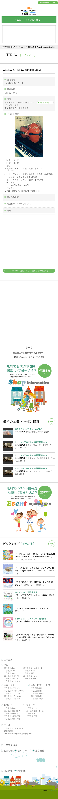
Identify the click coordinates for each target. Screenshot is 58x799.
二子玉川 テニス (32, 713)
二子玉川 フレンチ (11, 678)
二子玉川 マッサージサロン (14, 691)
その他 (7, 725)
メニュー (29, 19)
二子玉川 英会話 (10, 708)
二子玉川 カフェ (29, 671)
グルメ (7, 665)
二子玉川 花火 (10, 745)
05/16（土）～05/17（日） (34, 595)
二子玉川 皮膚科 (37, 693)
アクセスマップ (45, 103)
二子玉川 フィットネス (13, 699)
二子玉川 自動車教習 (12, 716)
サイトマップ (23, 750)
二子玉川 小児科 (37, 699)
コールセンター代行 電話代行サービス (19, 734)
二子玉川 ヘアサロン (12, 688)
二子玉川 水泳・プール (35, 711)
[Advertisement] (29, 312)
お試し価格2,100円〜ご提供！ (35, 430)
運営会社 (39, 750)
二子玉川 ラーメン (30, 676)
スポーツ (30, 705)
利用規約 (21, 770)
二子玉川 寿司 (28, 673)
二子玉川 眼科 (36, 696)
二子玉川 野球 (31, 716)
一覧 (52, 422)
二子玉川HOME (8, 47)
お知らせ (8, 750)
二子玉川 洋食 (9, 673)
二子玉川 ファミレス (12, 681)
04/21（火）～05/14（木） (34, 571)
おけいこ (8, 705)
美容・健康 (9, 685)
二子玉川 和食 (9, 668)
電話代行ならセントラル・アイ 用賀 (29, 357)
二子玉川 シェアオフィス (13, 728)
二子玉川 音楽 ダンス (12, 711)
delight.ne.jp (54, 790)
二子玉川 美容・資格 (12, 719)
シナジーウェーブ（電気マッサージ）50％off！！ (35, 445)
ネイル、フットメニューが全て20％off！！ (35, 471)
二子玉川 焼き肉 (29, 678)
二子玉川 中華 (9, 671)
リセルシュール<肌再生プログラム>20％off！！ (35, 458)
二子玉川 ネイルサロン (13, 696)
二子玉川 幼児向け (11, 713)
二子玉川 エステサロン (13, 693)
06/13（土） (34, 637)
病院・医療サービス (40, 685)
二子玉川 (8, 659)
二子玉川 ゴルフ (32, 708)
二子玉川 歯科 (36, 688)
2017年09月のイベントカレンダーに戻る (29, 270)
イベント (21, 47)
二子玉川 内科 (36, 691)
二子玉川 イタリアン (12, 676)
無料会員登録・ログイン (48, 2)
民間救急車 (8, 731)
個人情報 (8, 770)
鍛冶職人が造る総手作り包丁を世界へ (29, 353)
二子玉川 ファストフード (33, 668)
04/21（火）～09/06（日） (35, 557)
